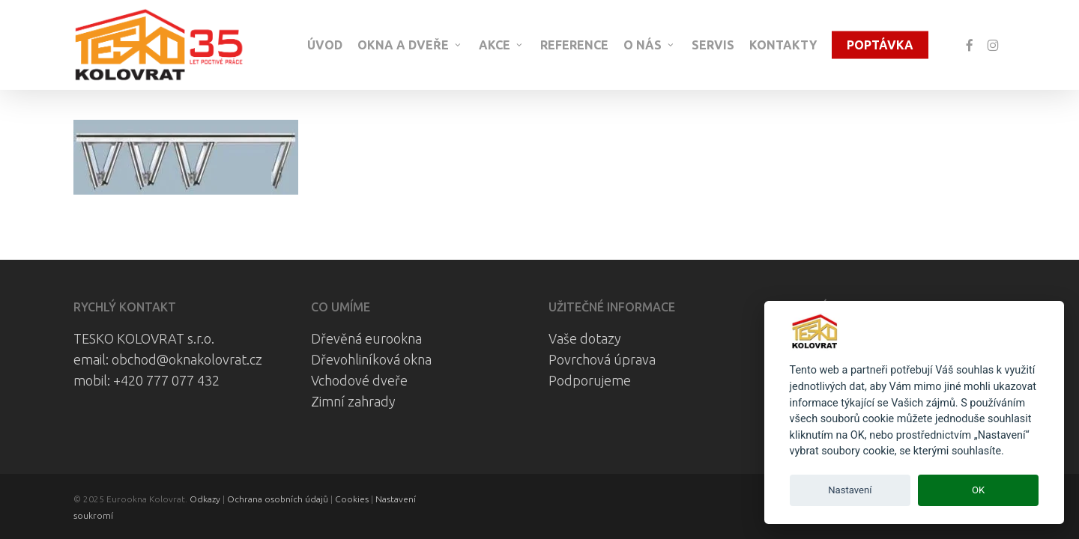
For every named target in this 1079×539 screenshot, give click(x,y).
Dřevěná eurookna (366, 338)
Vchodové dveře (359, 380)
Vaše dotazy (584, 338)
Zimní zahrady (353, 401)
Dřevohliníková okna (371, 359)
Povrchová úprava (602, 359)
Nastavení (849, 490)
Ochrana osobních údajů (277, 499)
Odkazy (205, 499)
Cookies (352, 499)
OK (978, 490)
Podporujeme (589, 380)
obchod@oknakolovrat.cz (187, 359)
